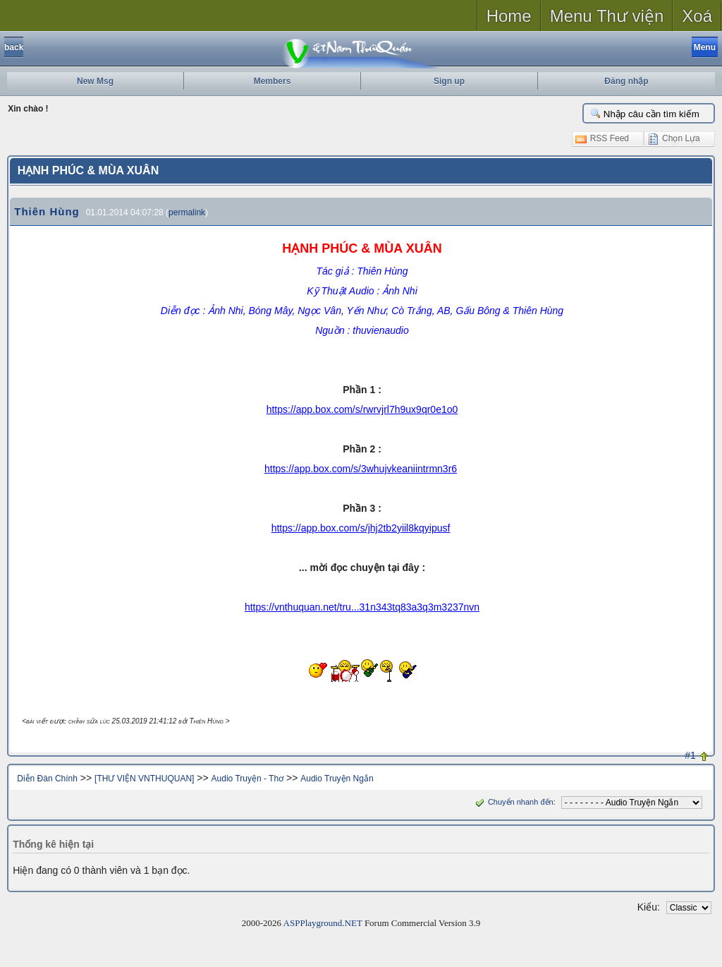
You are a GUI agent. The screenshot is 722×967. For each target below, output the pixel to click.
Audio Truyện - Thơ (248, 778)
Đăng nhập (626, 81)
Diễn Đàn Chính (47, 778)
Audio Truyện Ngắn (336, 778)
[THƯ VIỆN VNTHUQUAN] (144, 778)
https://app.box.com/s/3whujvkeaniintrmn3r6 (360, 468)
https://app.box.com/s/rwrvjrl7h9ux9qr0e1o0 (362, 409)
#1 (690, 755)
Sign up (449, 81)
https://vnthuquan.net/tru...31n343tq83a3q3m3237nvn (362, 607)
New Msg (95, 81)
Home (509, 15)
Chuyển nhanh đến (512, 802)
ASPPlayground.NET (322, 923)
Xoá (697, 15)
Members (272, 81)
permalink (187, 212)
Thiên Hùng (47, 211)
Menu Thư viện (607, 15)
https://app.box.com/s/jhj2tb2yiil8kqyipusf (361, 528)
